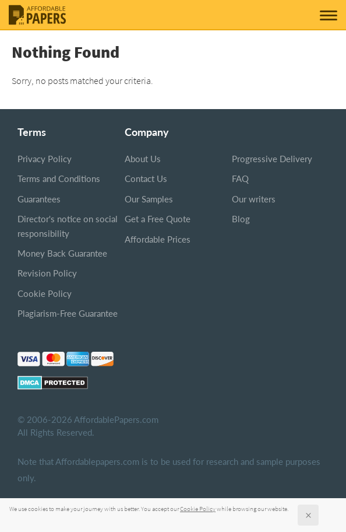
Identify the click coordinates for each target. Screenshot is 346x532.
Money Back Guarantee (62, 253)
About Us (143, 158)
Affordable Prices (157, 239)
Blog (241, 219)
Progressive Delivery (272, 158)
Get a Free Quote (157, 219)
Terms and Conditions (58, 178)
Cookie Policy (44, 293)
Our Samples (149, 199)
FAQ (240, 178)
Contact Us (146, 178)
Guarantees (39, 199)
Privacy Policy (44, 158)
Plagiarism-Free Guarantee (67, 313)
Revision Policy (47, 273)
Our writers (254, 199)
